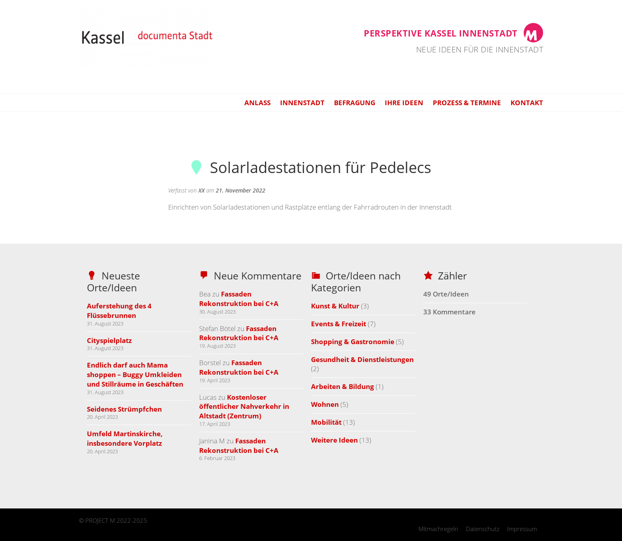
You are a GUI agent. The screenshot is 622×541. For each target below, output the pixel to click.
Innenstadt (302, 102)
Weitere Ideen (334, 440)
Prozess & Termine (467, 102)
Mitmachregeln (438, 529)
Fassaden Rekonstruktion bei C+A (238, 298)
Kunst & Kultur (335, 305)
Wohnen (325, 404)
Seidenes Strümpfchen (124, 409)
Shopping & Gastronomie (352, 341)
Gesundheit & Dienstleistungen (362, 359)
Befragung (354, 102)
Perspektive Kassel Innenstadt (441, 33)
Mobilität (326, 422)
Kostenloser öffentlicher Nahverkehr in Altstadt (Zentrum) (244, 407)
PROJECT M (100, 520)
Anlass (257, 102)
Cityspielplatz (109, 340)
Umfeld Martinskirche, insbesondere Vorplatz (125, 438)
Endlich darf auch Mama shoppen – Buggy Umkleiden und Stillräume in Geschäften (135, 374)
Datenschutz (482, 529)
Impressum (522, 529)
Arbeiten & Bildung (342, 386)
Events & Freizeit (338, 323)
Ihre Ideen (404, 102)
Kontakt (527, 102)
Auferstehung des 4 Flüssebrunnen (119, 310)
